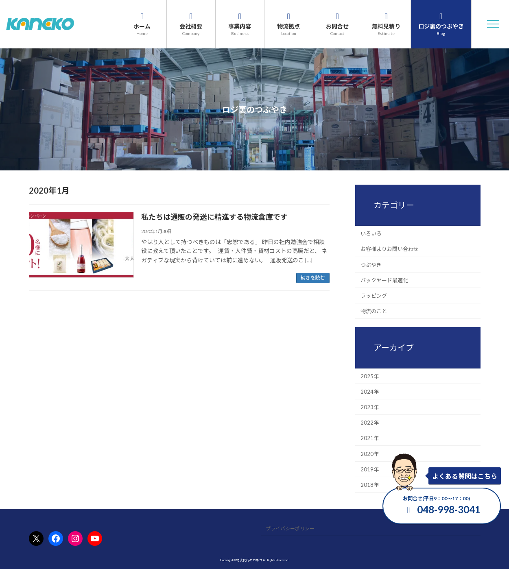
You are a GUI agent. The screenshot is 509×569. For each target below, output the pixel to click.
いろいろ (371, 233)
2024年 (369, 391)
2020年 (369, 453)
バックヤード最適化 (384, 280)
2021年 (369, 438)
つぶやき (371, 264)
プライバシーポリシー (290, 528)
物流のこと (373, 311)
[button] (493, 24)
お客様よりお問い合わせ (389, 249)
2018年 (369, 485)
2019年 (369, 469)
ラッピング (373, 295)
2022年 (369, 422)
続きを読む (313, 278)
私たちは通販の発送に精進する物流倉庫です (214, 216)
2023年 (369, 407)
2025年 (369, 376)
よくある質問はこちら (464, 476)
